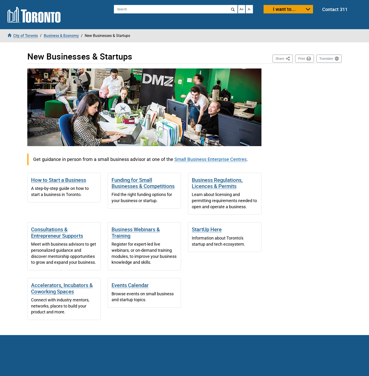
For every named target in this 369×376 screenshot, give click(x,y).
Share (284, 58)
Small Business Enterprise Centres (210, 159)
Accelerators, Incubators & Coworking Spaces (62, 288)
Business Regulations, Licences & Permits (217, 182)
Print (301, 58)
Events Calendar (130, 285)
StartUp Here (207, 229)
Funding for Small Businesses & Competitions (143, 182)
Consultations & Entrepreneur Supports (57, 232)
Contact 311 (335, 9)
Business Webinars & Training (136, 232)
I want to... (284, 9)
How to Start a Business (58, 179)
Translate (326, 58)
